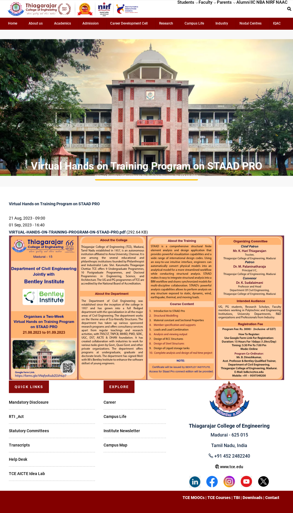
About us (36, 23)
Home (12, 23)
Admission (90, 23)
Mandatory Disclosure (29, 402)
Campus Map (115, 445)
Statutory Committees (29, 430)
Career (110, 402)
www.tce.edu (229, 466)
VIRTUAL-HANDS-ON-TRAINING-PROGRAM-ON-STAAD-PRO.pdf (67, 232)
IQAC (277, 23)
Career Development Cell (129, 23)
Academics (62, 23)
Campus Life (194, 23)
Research (166, 23)
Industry (221, 23)
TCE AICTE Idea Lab (27, 473)
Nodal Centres (250, 23)
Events (112, 176)
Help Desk (18, 459)
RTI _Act (16, 416)
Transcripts (19, 445)
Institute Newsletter (122, 430)
